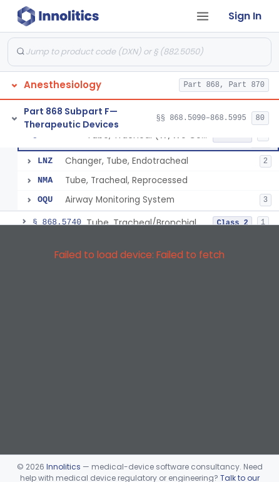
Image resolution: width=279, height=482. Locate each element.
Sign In (244, 16)
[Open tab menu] (202, 16)
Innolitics (63, 466)
